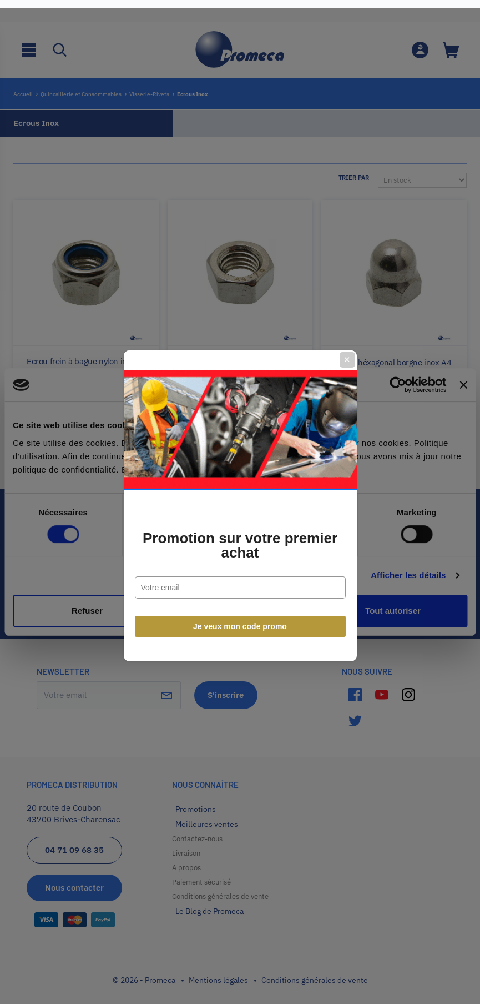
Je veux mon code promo (240, 622)
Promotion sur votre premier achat (240, 541)
